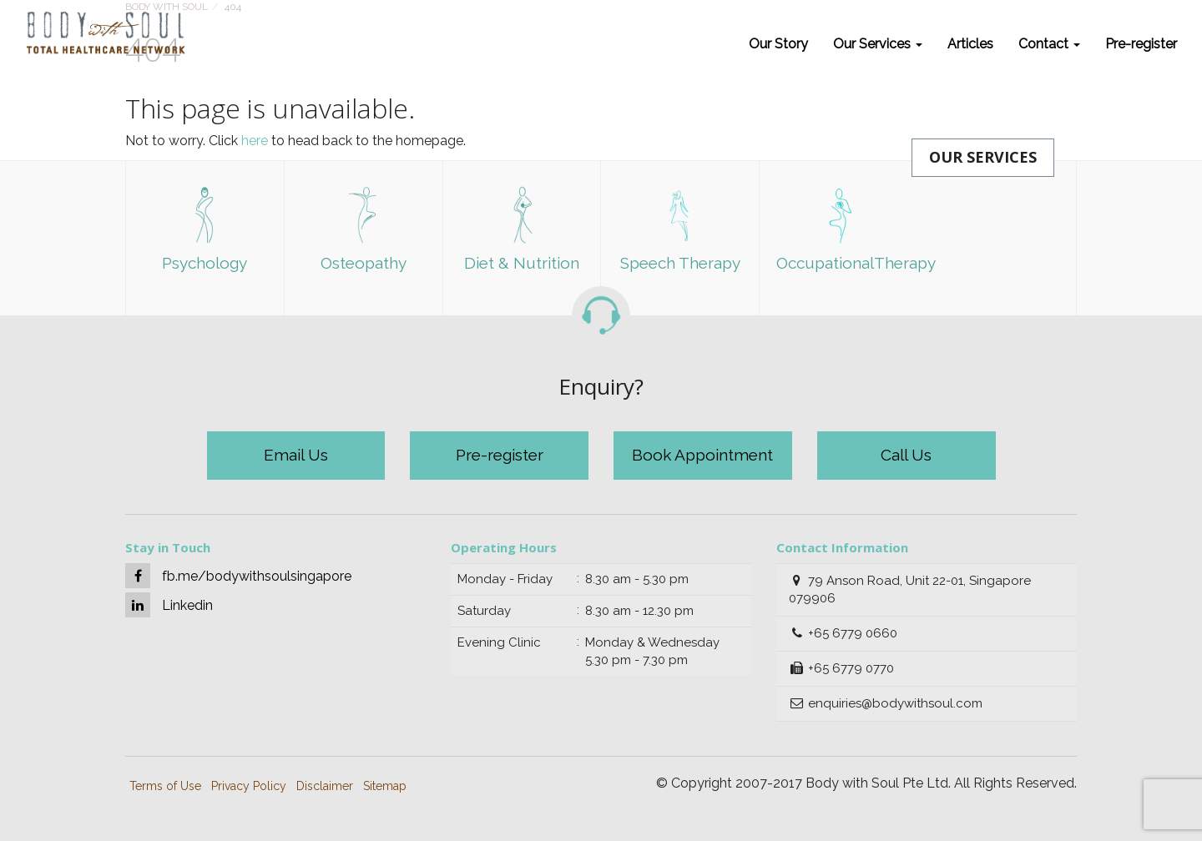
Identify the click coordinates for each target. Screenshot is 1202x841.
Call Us (906, 455)
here (254, 141)
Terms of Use (165, 786)
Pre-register (1141, 44)
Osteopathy (364, 229)
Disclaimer (324, 786)
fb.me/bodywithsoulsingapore (238, 575)
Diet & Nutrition (521, 229)
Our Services (877, 44)
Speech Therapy (680, 229)
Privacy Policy (248, 786)
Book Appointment (702, 455)
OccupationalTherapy (846, 229)
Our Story (778, 44)
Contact (1049, 44)
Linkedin (169, 604)
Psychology (204, 229)
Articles (970, 44)
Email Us (296, 455)
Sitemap (385, 786)
